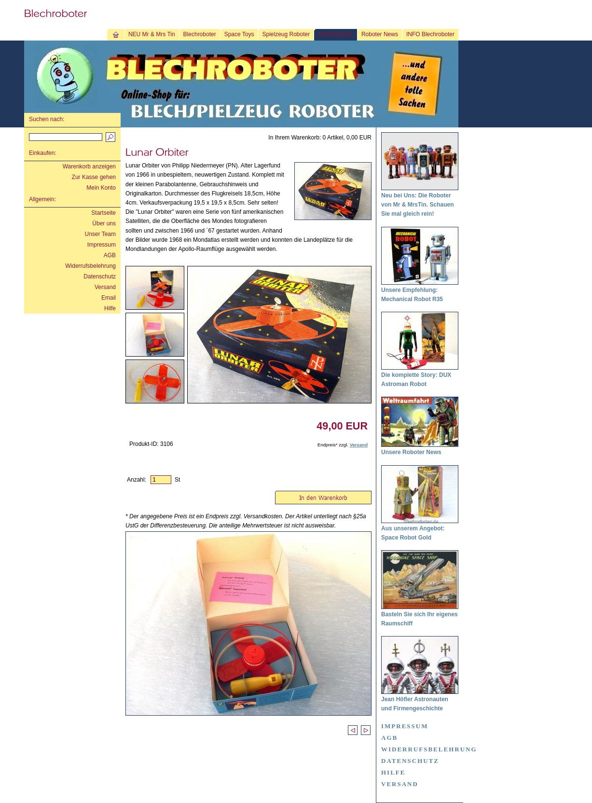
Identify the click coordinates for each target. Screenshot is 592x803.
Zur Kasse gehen (94, 177)
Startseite (103, 212)
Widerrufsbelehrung (90, 266)
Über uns (104, 223)
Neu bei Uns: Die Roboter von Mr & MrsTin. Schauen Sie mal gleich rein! (417, 204)
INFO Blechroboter (430, 34)
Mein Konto (101, 187)
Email (108, 297)
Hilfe (110, 308)
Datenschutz (99, 276)
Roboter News (379, 34)
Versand (105, 287)
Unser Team (100, 234)
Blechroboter (199, 34)
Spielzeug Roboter (286, 34)
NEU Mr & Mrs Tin (151, 34)
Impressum (101, 244)
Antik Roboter (335, 34)
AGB (110, 255)
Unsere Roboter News (411, 452)
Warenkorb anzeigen (89, 166)
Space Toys (239, 34)
